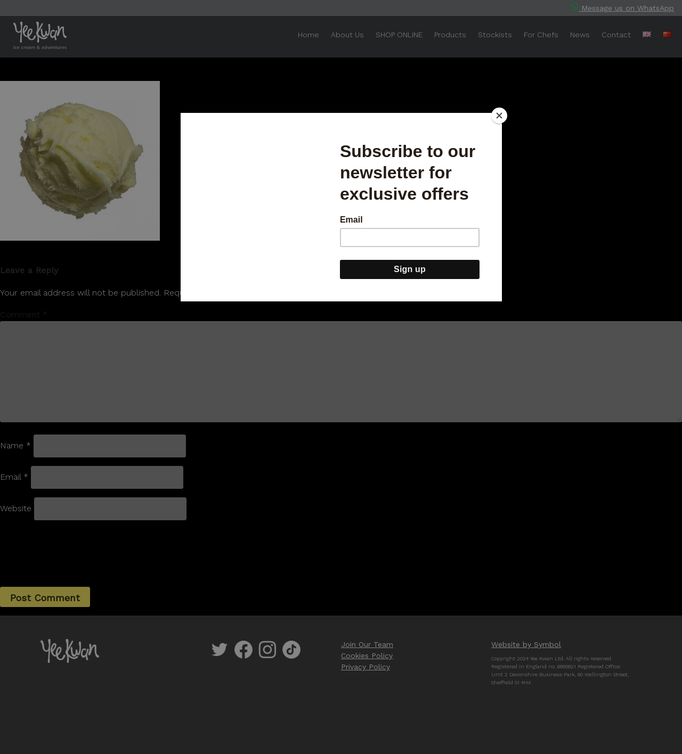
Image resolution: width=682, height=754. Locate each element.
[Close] (499, 116)
